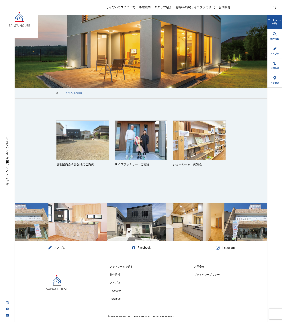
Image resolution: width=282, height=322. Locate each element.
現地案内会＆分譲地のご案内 (75, 164)
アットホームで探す (121, 266)
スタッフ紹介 (163, 7)
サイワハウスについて (120, 7)
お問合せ (224, 7)
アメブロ (115, 282)
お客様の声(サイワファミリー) (195, 7)
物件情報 (115, 274)
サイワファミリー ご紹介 (132, 164)
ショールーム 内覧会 (187, 164)
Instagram (115, 298)
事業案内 (145, 7)
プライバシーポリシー (207, 274)
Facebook (115, 290)
